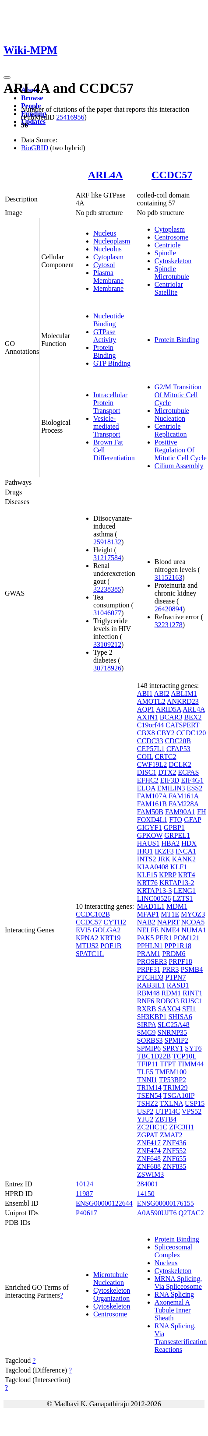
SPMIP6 (149, 1048)
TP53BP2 (172, 1079)
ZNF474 (149, 1150)
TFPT (168, 1064)
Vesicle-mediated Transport (106, 426)
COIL (145, 756)
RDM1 (170, 993)
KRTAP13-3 (154, 890)
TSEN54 (149, 1095)
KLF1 (178, 867)
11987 (84, 1193)
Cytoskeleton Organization (111, 1294)
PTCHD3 (150, 977)
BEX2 (192, 717)
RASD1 (178, 985)
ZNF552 (174, 1150)
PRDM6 (173, 953)
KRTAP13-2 (176, 882)
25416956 (70, 117)
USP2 (145, 1111)
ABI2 (162, 693)
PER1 (163, 938)
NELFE (148, 930)
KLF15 (147, 875)
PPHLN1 (150, 945)
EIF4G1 (192, 780)
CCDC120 (191, 733)
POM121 (187, 938)
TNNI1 (147, 1079)
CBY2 (166, 733)
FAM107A (152, 796)
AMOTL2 (151, 701)
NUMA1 (193, 930)
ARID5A (168, 709)
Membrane (108, 288)
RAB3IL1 (151, 985)
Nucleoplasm (111, 241)
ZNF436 (174, 1143)
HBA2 (170, 843)
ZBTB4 (165, 1119)
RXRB (146, 1009)
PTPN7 (175, 977)
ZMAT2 (171, 1135)
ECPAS (188, 772)
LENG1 (184, 890)
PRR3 (170, 969)
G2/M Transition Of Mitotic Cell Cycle (178, 394)
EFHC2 (148, 780)
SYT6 (193, 1048)
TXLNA (171, 1103)
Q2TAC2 (191, 1213)
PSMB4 (191, 969)
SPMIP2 (176, 1040)
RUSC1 (191, 1001)
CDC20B (178, 740)
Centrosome (171, 237)
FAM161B (152, 804)
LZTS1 (183, 898)
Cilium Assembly (179, 465)
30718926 (107, 668)
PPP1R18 (178, 945)
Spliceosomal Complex (173, 1251)
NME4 (170, 930)
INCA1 (186, 851)
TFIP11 (147, 1064)
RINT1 (192, 993)
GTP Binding (111, 363)
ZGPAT (147, 1135)
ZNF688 (149, 1166)
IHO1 (145, 851)
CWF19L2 (152, 764)
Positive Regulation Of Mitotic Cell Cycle (181, 450)
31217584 (107, 557)
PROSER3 (152, 961)
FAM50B (150, 811)
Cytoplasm (108, 257)
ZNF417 (149, 1143)
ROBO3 (167, 1001)
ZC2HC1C (152, 1127)
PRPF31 (148, 969)
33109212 (107, 644)
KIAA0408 (153, 867)
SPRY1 (172, 1048)
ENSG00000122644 (104, 1203)
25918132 (107, 542)
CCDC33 (150, 740)
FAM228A (183, 804)
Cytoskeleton (173, 261)
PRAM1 (148, 953)
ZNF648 (149, 1158)
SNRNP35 (172, 1032)
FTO (175, 819)
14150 (146, 1193)
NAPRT (168, 922)
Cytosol (104, 264)
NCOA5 (192, 922)
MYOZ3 (193, 914)
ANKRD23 (183, 701)
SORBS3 (150, 1040)
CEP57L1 (151, 748)
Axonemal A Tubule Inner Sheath (173, 1310)
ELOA (146, 788)
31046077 (107, 613)
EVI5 (83, 930)
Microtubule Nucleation (172, 414)
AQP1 (146, 709)
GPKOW (149, 835)
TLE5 (145, 1072)
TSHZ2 (147, 1103)
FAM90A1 (180, 811)
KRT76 (147, 882)
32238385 (107, 589)
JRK (164, 859)
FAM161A (183, 796)
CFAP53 (178, 748)
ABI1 (145, 693)
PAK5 (145, 938)
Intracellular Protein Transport (110, 402)
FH (201, 811)
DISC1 (146, 772)
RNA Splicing (174, 1294)
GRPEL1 (177, 835)
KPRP (167, 875)
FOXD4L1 (152, 819)
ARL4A (105, 174)
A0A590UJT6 (157, 1213)
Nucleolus (107, 249)
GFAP (192, 819)
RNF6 (145, 1001)
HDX (189, 843)
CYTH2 (114, 922)
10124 (84, 1184)
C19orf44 (150, 725)
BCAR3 (171, 717)
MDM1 (176, 906)
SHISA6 (180, 1016)
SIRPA (146, 1024)
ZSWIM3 (150, 1174)
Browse (32, 98)
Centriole (168, 245)
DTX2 (167, 772)
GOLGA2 (107, 930)
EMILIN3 (171, 788)
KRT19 (110, 938)
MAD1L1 (151, 906)
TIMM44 (191, 1064)
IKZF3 (164, 851)
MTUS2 (87, 945)
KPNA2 (87, 938)
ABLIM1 (184, 693)
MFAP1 (148, 914)
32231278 (169, 624)
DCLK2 (180, 764)
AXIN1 (147, 717)
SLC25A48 (174, 1024)
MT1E (170, 914)
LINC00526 (154, 898)
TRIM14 (149, 1087)
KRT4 (186, 875)
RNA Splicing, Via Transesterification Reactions (181, 1337)
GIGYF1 (149, 827)
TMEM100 (171, 1072)
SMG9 (146, 1032)
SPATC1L (90, 953)
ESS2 (195, 788)
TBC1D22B (154, 1056)
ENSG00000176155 (165, 1203)
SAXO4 (169, 1009)
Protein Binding (104, 351)
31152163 (168, 577)
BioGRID (34, 148)
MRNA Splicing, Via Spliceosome (178, 1282)
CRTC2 (165, 756)
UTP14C (167, 1111)
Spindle (165, 253)
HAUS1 (148, 843)
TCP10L (185, 1056)
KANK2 (184, 859)
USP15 (194, 1103)
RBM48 (148, 993)
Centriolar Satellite (169, 288)
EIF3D (170, 780)
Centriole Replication (171, 430)
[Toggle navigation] (7, 77)
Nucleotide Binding (108, 320)
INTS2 (146, 859)
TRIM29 (175, 1087)
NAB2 (146, 922)
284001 (147, 1184)
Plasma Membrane (108, 276)
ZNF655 (174, 1158)
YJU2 (145, 1119)
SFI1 (189, 1009)
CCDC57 (172, 174)
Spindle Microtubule (172, 272)
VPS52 (191, 1111)
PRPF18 (180, 961)
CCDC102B (93, 914)
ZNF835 (174, 1166)
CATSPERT (182, 725)
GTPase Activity (104, 335)
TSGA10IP (178, 1095)
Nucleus (104, 233)
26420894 (169, 609)
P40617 (86, 1213)
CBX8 (146, 733)
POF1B (110, 945)
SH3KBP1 (152, 1016)
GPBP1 (174, 827)
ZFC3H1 (181, 1127)
